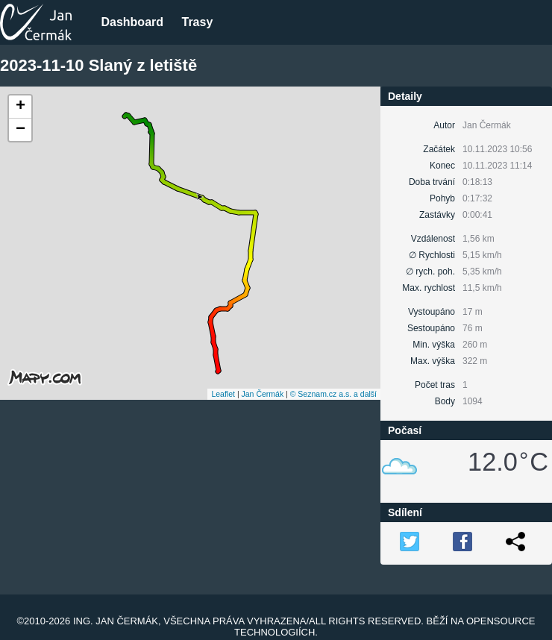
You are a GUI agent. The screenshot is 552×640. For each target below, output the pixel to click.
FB (462, 541)
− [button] (20, 130)
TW (409, 541)
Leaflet (223, 393)
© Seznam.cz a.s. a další (333, 393)
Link (515, 541)
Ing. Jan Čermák (115, 621)
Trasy (197, 22)
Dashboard (132, 22)
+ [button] (20, 106)
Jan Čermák (263, 393)
